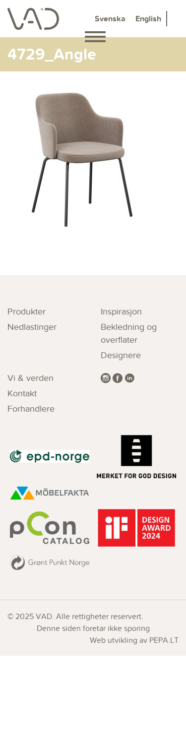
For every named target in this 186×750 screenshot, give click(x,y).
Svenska (110, 18)
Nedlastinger (32, 326)
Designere (121, 355)
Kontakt (22, 393)
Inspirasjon (121, 311)
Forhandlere (31, 408)
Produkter (26, 311)
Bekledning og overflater (129, 333)
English (148, 18)
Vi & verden (30, 378)
